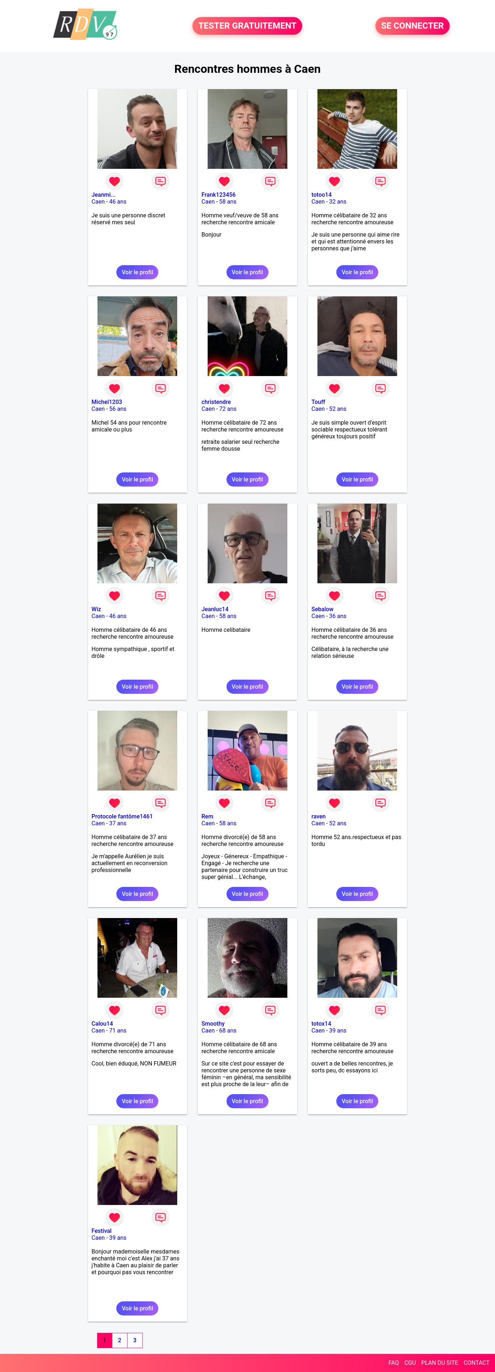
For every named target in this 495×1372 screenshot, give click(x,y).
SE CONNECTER (412, 26)
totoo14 (322, 194)
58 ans (228, 201)
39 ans (337, 1030)
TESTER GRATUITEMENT (247, 26)
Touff (318, 402)
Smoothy (213, 1023)
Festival (102, 1230)
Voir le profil (137, 272)
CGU (410, 1362)
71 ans (117, 1030)
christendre (216, 402)
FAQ (393, 1362)
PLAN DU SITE (439, 1362)
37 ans (117, 823)
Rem (207, 816)
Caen (98, 201)
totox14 (322, 1023)
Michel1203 (107, 402)
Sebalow (323, 609)
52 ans (337, 408)
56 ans (117, 408)
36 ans (337, 616)
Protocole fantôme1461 (122, 816)
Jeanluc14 (215, 609)
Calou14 (102, 1023)
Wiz (96, 609)
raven (319, 816)
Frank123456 (218, 194)
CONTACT (476, 1362)
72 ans (228, 408)
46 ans (117, 201)
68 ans (228, 1030)
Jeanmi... (104, 194)
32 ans (337, 201)
